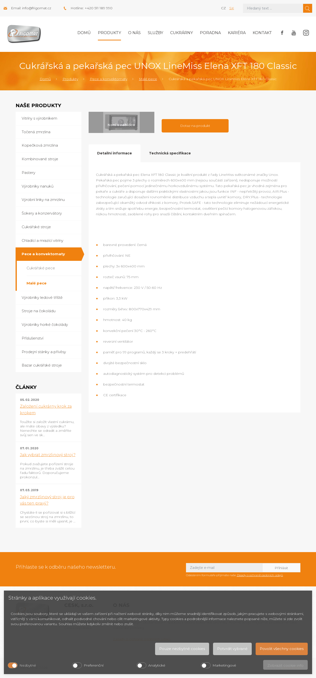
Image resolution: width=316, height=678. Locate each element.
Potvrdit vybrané (232, 648)
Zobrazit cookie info (285, 665)
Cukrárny (181, 32)
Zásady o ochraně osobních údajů (260, 575)
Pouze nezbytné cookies (182, 648)
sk (231, 8)
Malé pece (148, 79)
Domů (84, 32)
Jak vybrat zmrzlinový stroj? (47, 454)
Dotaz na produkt (195, 125)
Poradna (210, 32)
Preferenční (93, 665)
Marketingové (224, 665)
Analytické (156, 665)
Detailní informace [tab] (114, 153)
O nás (134, 32)
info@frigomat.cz (36, 8)
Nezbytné (27, 665)
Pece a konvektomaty (108, 79)
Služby (155, 32)
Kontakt (262, 32)
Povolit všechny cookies (282, 648)
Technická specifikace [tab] (170, 153)
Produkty (109, 32)
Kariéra (237, 32)
